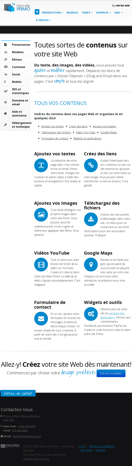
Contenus (18, 67)
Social (16, 74)
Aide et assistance (19, 113)
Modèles (72, 12)
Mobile (16, 82)
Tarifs (86, 12)
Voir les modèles (111, 373)
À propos (42, 20)
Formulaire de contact (54, 138)
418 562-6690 (20, 430)
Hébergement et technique (22, 125)
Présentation (51, 12)
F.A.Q (82, 446)
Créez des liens (78, 126)
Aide (117, 12)
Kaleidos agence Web (36, 459)
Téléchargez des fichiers (56, 132)
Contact (101, 450)
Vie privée (86, 450)
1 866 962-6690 (122, 5)
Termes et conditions (102, 446)
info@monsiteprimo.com (27, 436)
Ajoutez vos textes (52, 126)
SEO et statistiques (20, 91)
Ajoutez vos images (104, 126)
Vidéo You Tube (85, 132)
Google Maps (108, 132)
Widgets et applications (87, 138)
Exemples (102, 12)
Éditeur (17, 59)
